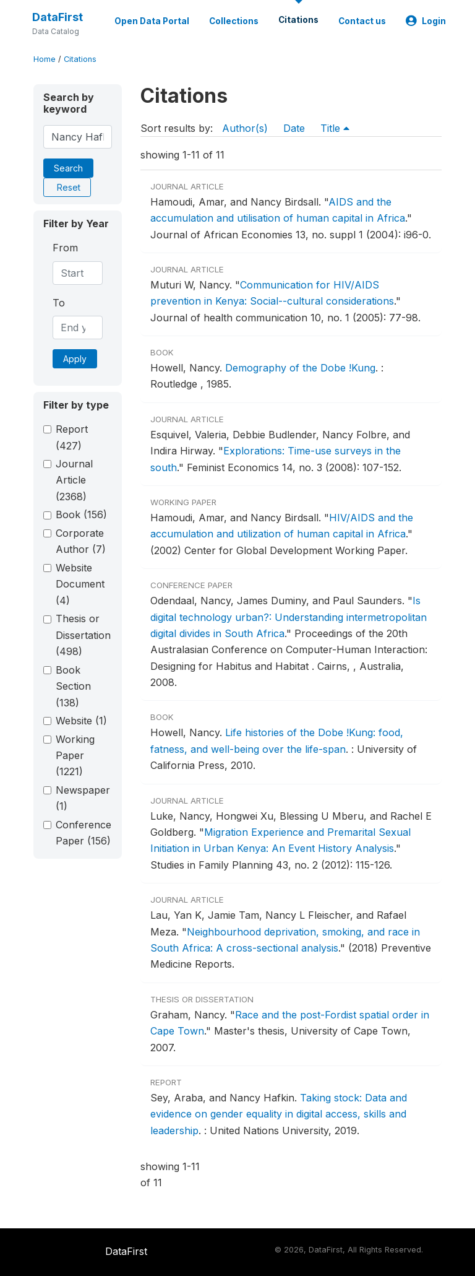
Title (334, 128)
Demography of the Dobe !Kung (300, 368)
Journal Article (74, 480)
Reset (68, 187)
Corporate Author (81, 541)
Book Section (73, 686)
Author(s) (245, 128)
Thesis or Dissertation (83, 635)
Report (72, 437)
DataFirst (57, 17)
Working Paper (75, 755)
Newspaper (83, 798)
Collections (234, 21)
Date (294, 128)
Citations (298, 20)
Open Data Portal (151, 21)
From (65, 247)
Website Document (80, 584)
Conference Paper (83, 832)
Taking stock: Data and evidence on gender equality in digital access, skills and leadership (278, 1114)
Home (44, 59)
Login (426, 21)
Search (68, 168)
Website (81, 720)
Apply (75, 359)
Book (81, 514)
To (59, 303)
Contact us (362, 21)
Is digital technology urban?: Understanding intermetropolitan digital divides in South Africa (288, 617)
